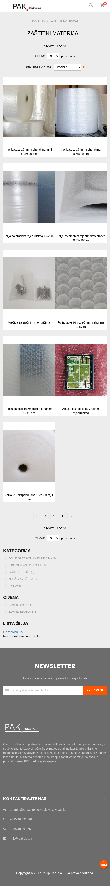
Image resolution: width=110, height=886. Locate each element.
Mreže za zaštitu (23, 578)
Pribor (16, 585)
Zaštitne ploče (22, 572)
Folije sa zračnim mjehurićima (33, 558)
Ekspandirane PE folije (28, 565)
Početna (38, 20)
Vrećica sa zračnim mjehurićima (29, 322)
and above (23, 611)
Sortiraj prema (38, 67)
